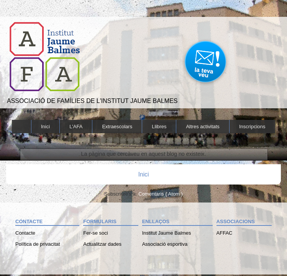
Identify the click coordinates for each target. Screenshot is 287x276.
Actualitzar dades (102, 244)
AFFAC (224, 233)
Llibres (159, 126)
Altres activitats (202, 126)
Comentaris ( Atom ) (160, 194)
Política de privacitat (37, 244)
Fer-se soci (95, 233)
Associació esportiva (165, 244)
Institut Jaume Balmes (166, 233)
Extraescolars (117, 126)
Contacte (25, 233)
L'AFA (75, 126)
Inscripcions (252, 126)
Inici (45, 126)
